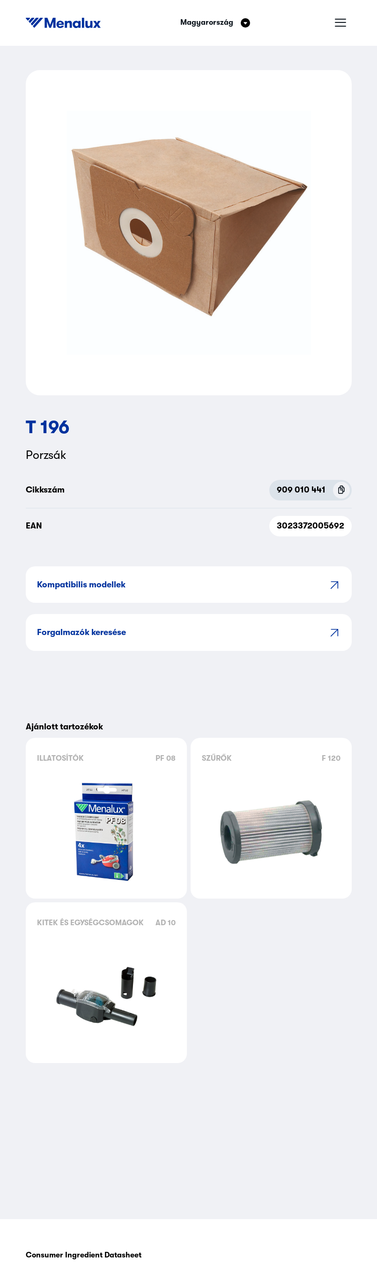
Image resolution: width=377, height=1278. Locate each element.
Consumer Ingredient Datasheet (83, 1255)
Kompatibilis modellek (188, 584)
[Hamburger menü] (340, 23)
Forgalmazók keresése (188, 632)
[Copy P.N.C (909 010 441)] (341, 490)
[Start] (63, 23)
